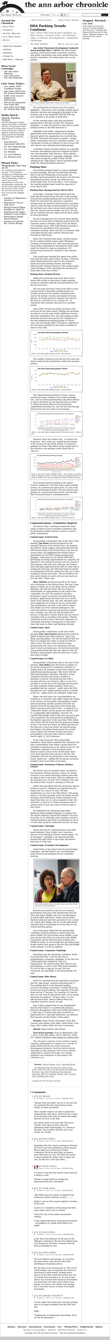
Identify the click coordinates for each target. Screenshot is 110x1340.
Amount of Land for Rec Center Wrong (14, 222)
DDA (43, 1074)
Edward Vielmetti (52, 1296)
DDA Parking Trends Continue (48, 27)
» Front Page (7, 26)
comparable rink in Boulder (46, 713)
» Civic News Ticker (10, 37)
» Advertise (7, 53)
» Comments (7, 30)
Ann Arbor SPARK (44, 915)
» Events (5, 40)
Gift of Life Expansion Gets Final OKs (15, 103)
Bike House (50, 161)
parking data (42, 1076)
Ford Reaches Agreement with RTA (14, 143)
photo (92, 34)
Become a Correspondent (34, 1330)
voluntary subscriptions (41, 1043)
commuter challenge (62, 156)
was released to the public (60, 112)
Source (5, 139)
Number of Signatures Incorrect (15, 199)
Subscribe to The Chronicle (42, 1051)
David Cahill (49, 1166)
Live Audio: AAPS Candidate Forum (12, 87)
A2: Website (10, 152)
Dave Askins (41, 44)
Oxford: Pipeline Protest (11, 119)
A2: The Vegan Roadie (15, 147)
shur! (52, 1076)
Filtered (71, 1330)
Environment (49, 1327)
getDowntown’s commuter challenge (47, 959)
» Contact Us (7, 56)
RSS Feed (62, 1330)
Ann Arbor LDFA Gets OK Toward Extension (14, 92)
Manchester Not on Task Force (13, 204)
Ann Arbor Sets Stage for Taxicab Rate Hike (15, 108)
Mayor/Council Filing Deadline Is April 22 (14, 208)
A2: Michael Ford (12, 157)
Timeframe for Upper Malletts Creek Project (15, 213)
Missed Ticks (9, 163)
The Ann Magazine (13, 78)
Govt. (58, 1064)
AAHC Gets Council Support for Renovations (13, 98)
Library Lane (62, 1074)
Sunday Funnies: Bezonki (68, 20)
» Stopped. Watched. (11, 33)
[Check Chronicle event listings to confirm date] (57, 1037)
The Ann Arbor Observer (11, 73)
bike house (44, 983)
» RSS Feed (7, 59)
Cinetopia (48, 837)
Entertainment (35, 1327)
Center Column (48, 1064)
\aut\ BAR (49, 971)
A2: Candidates (11, 149)
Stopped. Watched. (94, 20)
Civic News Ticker (12, 83)
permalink (67, 1098)
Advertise (52, 1330)
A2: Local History (12, 154)
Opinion (99, 1327)
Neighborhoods (86, 1327)
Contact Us (82, 1330)
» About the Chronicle (12, 46)
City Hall (88, 23)
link (36, 1311)
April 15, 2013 (44, 736)
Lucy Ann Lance (12, 76)
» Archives (6, 49)
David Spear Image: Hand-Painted (14, 218)
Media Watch (9, 115)
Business (11, 1327)
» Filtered (18, 59)
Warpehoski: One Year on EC (14, 166)
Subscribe (45, 15)
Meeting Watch (68, 1064)
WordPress (81, 1333)
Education (22, 1327)
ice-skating (51, 1074)
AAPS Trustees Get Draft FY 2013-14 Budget (49, 20)
